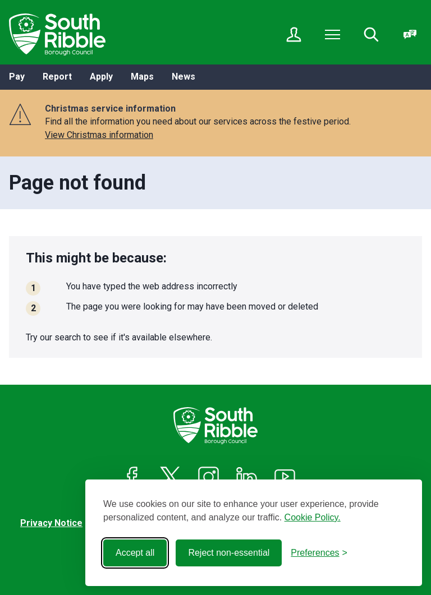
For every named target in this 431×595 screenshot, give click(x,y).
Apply (101, 76)
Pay (17, 76)
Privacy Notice (51, 523)
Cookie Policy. (313, 517)
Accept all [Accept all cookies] (135, 552)
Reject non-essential (228, 552)
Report (57, 76)
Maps (142, 76)
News (183, 76)
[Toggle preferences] (319, 553)
